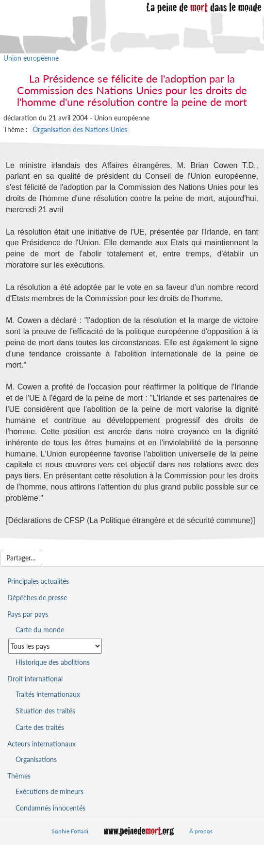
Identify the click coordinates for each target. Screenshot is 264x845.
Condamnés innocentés (50, 808)
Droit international (35, 679)
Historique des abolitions (53, 662)
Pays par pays (27, 614)
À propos (201, 831)
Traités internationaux (48, 694)
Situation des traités (45, 711)
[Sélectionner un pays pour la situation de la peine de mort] (55, 646)
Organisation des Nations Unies (80, 129)
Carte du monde (40, 629)
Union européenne (31, 58)
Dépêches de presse (37, 597)
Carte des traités (40, 727)
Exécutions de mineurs (49, 791)
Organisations (36, 759)
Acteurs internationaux (41, 744)
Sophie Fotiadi (69, 831)
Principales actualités (38, 581)
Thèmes (19, 776)
